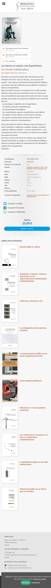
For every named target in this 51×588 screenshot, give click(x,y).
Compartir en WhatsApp (14, 212)
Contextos (30, 161)
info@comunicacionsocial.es (17, 565)
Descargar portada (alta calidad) (15, 56)
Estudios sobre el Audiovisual (37, 169)
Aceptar (25, 582)
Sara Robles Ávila (8, 73)
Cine (45, 167)
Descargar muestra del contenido (15, 49)
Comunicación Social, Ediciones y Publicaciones (38, 196)
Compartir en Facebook (14, 208)
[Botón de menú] (4, 3)
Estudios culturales (33, 167)
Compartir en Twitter (13, 203)
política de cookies (39, 579)
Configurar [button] (35, 582)
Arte (41, 167)
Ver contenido (9, 61)
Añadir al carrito (27, 229)
